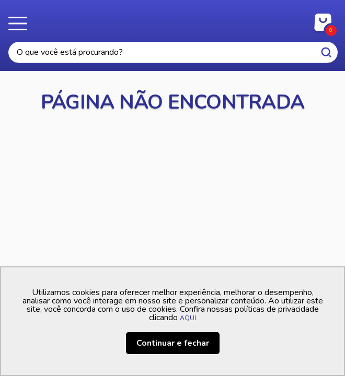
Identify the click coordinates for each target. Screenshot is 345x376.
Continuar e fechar (172, 343)
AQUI (188, 318)
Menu (20, 23)
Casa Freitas (173, 20)
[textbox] (173, 52)
